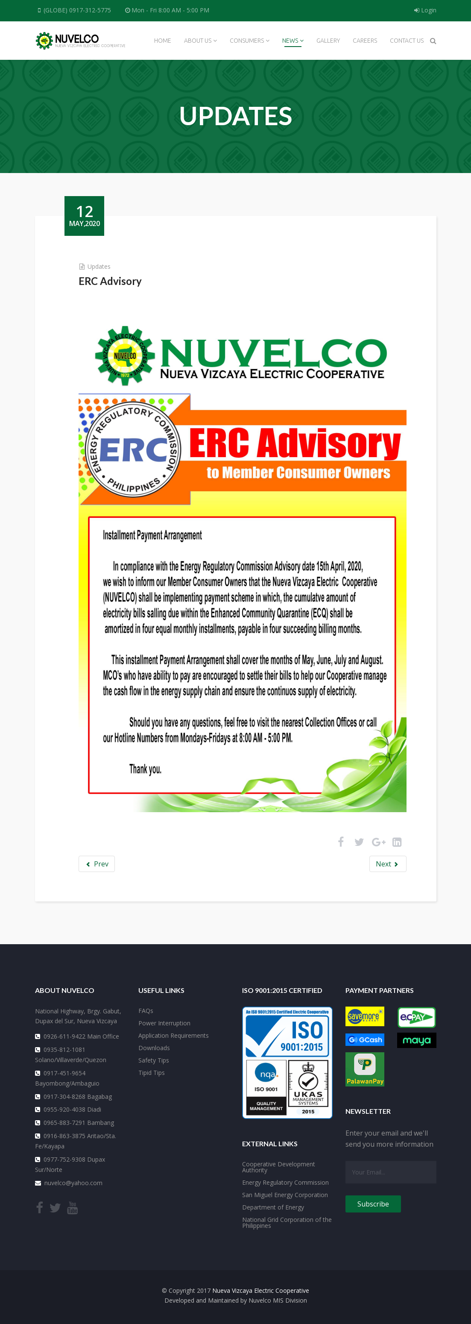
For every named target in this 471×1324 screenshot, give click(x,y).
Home (162, 40)
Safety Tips (153, 1060)
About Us (197, 40)
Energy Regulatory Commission (285, 1182)
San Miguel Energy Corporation (285, 1194)
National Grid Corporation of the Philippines (287, 1222)
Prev (97, 863)
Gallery (328, 40)
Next (387, 863)
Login (425, 10)
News (290, 40)
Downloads (154, 1047)
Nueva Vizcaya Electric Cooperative (260, 1290)
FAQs (145, 1010)
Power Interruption (164, 1023)
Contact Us (407, 40)
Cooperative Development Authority (278, 1167)
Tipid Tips (151, 1072)
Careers (365, 40)
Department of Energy (273, 1207)
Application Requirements (173, 1035)
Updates (99, 266)
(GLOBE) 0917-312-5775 (77, 10)
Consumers (247, 40)
